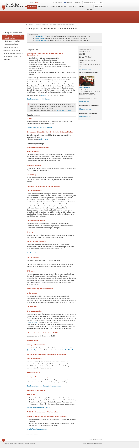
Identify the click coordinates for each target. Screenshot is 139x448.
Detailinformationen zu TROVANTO (38, 407)
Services (72, 6)
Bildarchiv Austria (33, 151)
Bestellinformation (84, 87)
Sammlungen (43, 6)
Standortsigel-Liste (84, 101)
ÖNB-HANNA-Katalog (34, 191)
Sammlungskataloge (41, 40)
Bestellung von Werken (12, 41)
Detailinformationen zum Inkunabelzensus (40, 253)
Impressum (98, 443)
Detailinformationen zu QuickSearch (38, 99)
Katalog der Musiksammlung (36, 345)
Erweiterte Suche (32, 322)
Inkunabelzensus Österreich (36, 242)
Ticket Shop (98, 6)
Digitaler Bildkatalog (34, 165)
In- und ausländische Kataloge (13, 53)
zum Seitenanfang (96, 439)
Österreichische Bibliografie (12, 50)
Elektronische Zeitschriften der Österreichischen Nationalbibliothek (50, 132)
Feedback (44, 95)
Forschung (62, 6)
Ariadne (29, 118)
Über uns (89, 9)
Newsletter (77, 2)
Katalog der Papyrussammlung (37, 377)
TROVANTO (31, 395)
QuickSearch (31, 350)
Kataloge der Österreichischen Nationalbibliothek (12, 37)
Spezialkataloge (40, 38)
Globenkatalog (32, 293)
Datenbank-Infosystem (10, 47)
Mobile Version (57, 2)
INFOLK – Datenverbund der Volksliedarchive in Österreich (47, 416)
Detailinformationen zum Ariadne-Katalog (40, 127)
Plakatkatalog (31, 175)
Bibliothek (32, 6)
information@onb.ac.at (85, 69)
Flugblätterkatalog (33, 257)
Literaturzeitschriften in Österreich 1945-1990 (42, 333)
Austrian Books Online (64, 110)
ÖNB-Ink (30, 232)
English (37, 2)
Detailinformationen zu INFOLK (37, 429)
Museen (53, 6)
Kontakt (81, 6)
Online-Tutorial (43, 139)
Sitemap (91, 443)
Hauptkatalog (39, 36)
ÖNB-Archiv (31, 271)
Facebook (69, 2)
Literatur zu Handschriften (36, 220)
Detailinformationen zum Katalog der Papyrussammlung (44, 386)
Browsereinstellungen (12, 44)
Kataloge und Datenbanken (41, 24)
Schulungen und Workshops (12, 56)
